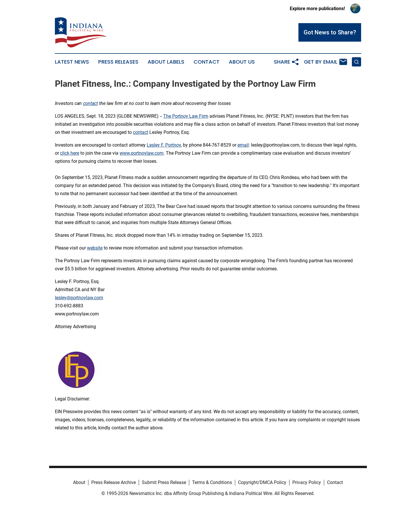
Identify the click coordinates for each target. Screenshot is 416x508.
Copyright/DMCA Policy (262, 482)
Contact (207, 62)
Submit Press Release (164, 482)
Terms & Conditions (212, 482)
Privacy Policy (306, 482)
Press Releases (118, 62)
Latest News (72, 62)
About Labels (166, 62)
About (79, 482)
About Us (242, 62)
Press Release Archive (113, 482)
